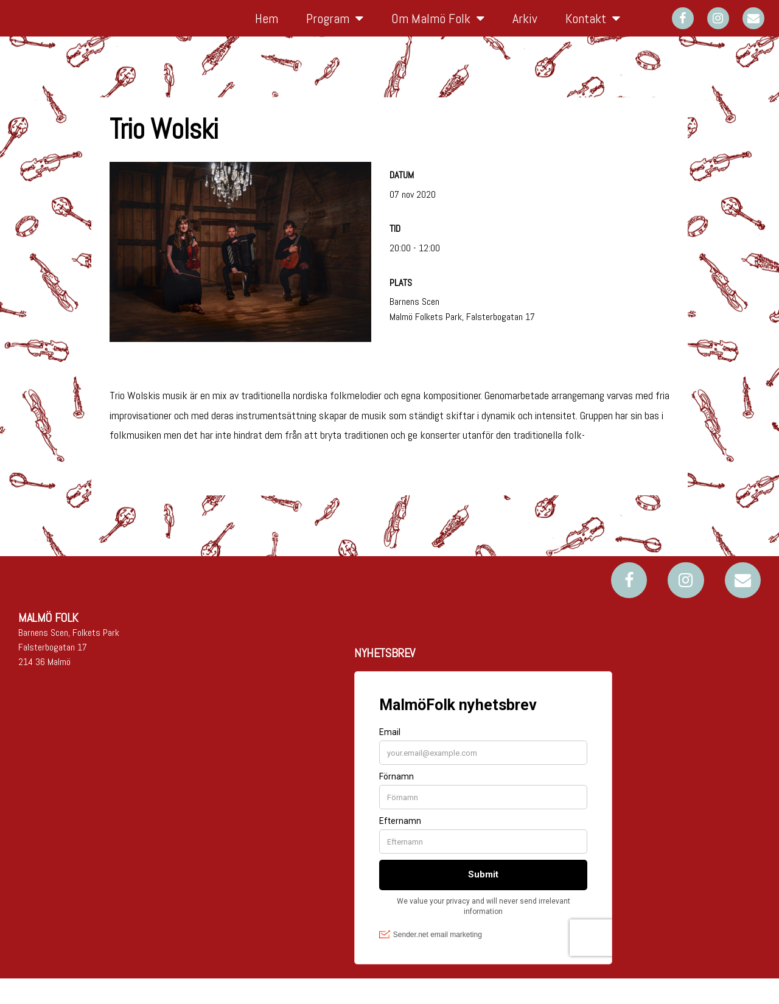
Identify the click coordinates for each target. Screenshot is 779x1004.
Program (334, 31)
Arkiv (524, 31)
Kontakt (592, 31)
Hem (266, 31)
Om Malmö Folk (437, 31)
